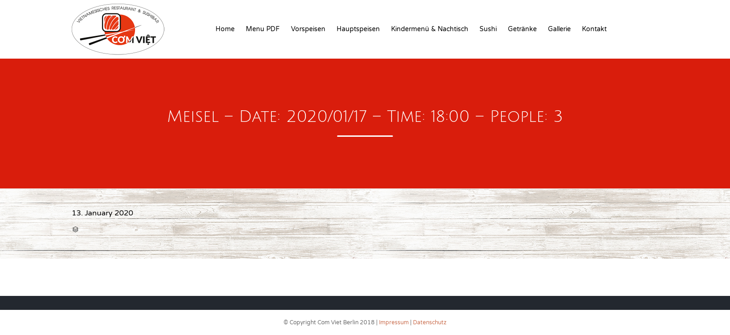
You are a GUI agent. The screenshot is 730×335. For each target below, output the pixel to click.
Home (225, 29)
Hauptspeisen (358, 29)
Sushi (488, 29)
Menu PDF (263, 29)
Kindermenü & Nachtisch (429, 29)
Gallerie (559, 29)
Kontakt (594, 29)
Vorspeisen (308, 29)
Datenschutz (429, 322)
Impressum (394, 322)
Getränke (522, 29)
